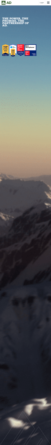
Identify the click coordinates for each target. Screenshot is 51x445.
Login (42, 2)
